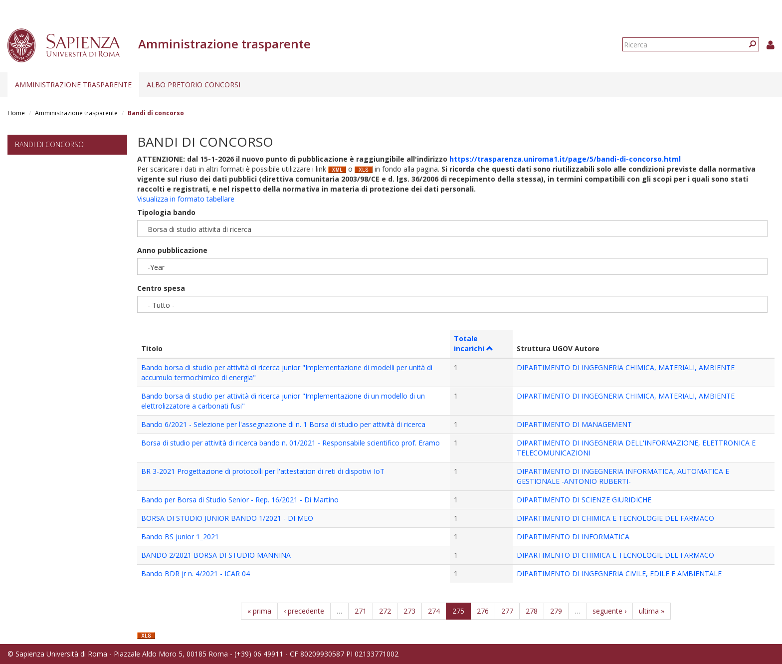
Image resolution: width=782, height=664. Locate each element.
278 (532, 611)
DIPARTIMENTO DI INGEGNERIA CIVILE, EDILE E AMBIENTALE (619, 573)
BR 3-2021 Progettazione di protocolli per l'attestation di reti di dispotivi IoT (263, 471)
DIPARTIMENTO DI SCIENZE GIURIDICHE (584, 499)
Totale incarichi (473, 343)
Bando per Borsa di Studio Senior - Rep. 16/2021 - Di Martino (240, 499)
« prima (259, 611)
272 (385, 611)
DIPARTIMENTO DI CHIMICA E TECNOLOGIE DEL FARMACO (615, 518)
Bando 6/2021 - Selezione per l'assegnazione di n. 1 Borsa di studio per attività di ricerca (283, 424)
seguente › (609, 611)
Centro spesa (161, 288)
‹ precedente (304, 611)
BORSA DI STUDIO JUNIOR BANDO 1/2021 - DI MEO (227, 518)
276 (483, 611)
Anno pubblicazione (172, 250)
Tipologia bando (166, 212)
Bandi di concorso (49, 144)
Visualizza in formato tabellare (185, 199)
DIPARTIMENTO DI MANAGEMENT (574, 424)
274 (434, 611)
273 (409, 611)
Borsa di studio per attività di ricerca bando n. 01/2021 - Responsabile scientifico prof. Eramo (290, 442)
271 (361, 611)
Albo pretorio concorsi (193, 84)
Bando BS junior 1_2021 (180, 536)
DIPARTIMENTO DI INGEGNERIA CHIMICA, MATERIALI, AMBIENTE (626, 367)
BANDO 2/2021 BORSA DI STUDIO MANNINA (216, 555)
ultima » (651, 611)
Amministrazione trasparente (73, 84)
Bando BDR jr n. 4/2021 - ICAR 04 (195, 573)
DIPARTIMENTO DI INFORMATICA (573, 536)
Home (16, 113)
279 (556, 611)
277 (507, 611)
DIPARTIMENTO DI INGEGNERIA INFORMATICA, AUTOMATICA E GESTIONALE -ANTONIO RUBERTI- (623, 476)
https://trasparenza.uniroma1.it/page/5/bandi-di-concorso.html (565, 159)
